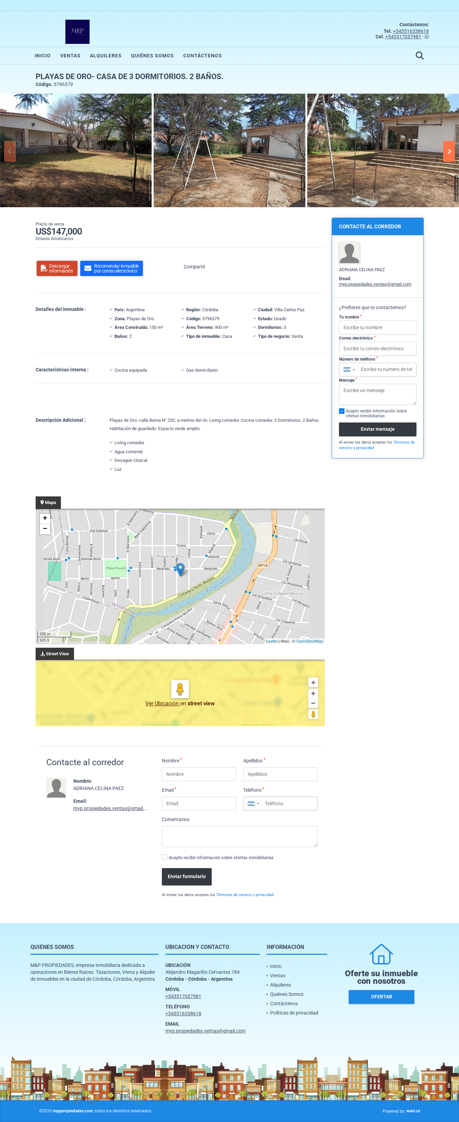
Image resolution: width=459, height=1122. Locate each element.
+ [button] (45, 519)
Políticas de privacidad (294, 1013)
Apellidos (254, 760)
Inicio (43, 55)
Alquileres (106, 55)
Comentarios (176, 819)
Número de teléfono (358, 359)
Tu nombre (350, 317)
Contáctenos (202, 55)
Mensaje (348, 380)
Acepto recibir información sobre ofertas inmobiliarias (221, 857)
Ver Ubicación (162, 703)
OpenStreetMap (309, 641)
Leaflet (271, 641)
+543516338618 (411, 31)
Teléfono (253, 790)
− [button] (45, 529)
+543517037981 (403, 36)
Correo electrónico (357, 338)
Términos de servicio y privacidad (245, 895)
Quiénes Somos (152, 55)
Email (169, 790)
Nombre (172, 760)
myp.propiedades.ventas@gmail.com (113, 808)
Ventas (70, 55)
